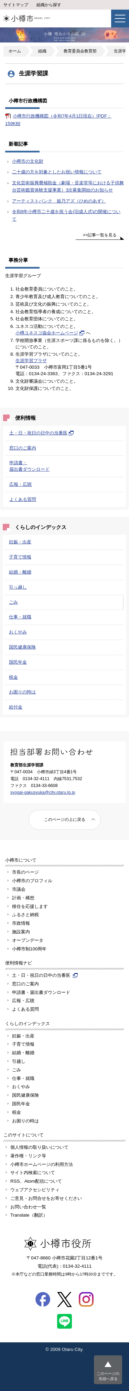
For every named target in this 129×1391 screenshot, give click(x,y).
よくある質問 (22, 499)
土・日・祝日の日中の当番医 (41, 432)
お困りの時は (22, 691)
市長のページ (25, 872)
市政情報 (21, 923)
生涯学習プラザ (31, 360)
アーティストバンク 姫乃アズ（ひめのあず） (59, 201)
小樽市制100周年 (29, 948)
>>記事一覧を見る (100, 235)
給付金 (15, 707)
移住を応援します (30, 906)
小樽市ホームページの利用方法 (41, 1164)
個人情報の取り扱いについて (39, 1147)
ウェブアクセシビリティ (35, 1189)
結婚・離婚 (20, 572)
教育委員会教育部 (80, 51)
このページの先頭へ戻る (108, 1376)
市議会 (18, 889)
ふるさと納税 (25, 914)
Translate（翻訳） (28, 1215)
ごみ (13, 602)
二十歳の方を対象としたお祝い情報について (56, 171)
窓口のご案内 (22, 448)
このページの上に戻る (64, 819)
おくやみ (18, 632)
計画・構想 (23, 897)
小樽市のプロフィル (32, 880)
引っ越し (18, 587)
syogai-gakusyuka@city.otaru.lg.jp (42, 792)
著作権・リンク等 (28, 1155)
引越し (18, 1061)
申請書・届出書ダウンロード (41, 992)
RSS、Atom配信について (36, 1181)
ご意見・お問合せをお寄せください (46, 1198)
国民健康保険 (22, 647)
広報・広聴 (20, 484)
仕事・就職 (20, 616)
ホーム (15, 51)
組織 (42, 51)
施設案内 (21, 931)
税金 (13, 677)
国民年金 (18, 662)
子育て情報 (20, 556)
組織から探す (48, 5)
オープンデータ (27, 940)
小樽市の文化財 (27, 161)
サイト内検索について (32, 1172)
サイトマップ (15, 5)
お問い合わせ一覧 (28, 1206)
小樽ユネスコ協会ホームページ (50, 332)
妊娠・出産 (20, 541)
